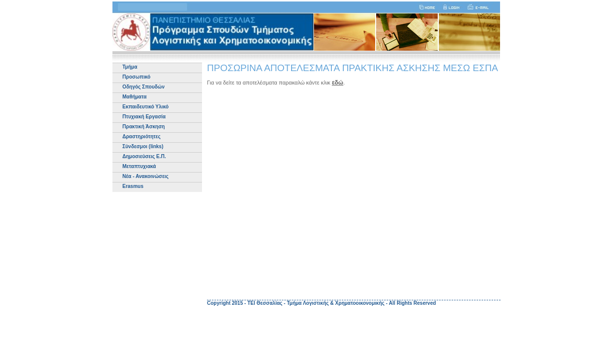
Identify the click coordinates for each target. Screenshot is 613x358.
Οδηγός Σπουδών (143, 87)
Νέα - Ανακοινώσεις (145, 176)
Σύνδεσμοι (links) (142, 146)
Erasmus (132, 186)
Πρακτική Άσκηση (143, 126)
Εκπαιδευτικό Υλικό (145, 106)
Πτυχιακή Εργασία (144, 116)
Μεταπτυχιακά (139, 166)
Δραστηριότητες (141, 136)
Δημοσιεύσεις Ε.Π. (144, 156)
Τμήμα (129, 67)
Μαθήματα (134, 96)
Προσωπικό (136, 77)
